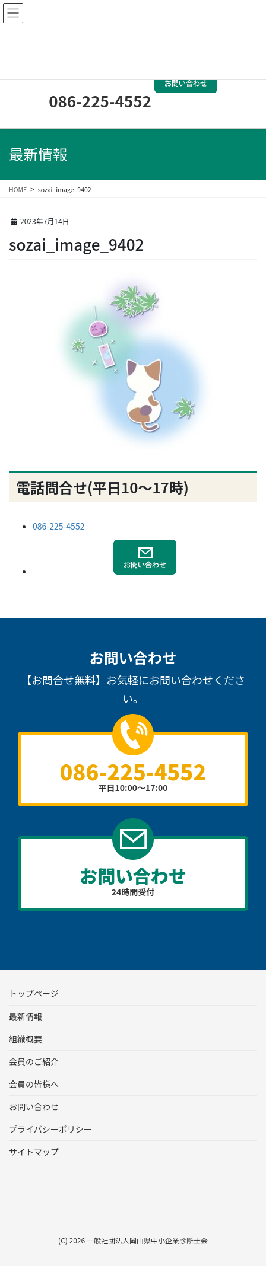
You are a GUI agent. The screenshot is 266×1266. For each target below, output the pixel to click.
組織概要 (25, 1039)
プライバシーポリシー (50, 1129)
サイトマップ (34, 1151)
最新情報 (25, 1016)
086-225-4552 (100, 100)
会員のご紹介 (34, 1061)
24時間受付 (133, 880)
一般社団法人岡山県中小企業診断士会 (147, 1240)
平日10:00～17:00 (133, 774)
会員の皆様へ (34, 1084)
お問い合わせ (34, 1106)
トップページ (34, 993)
